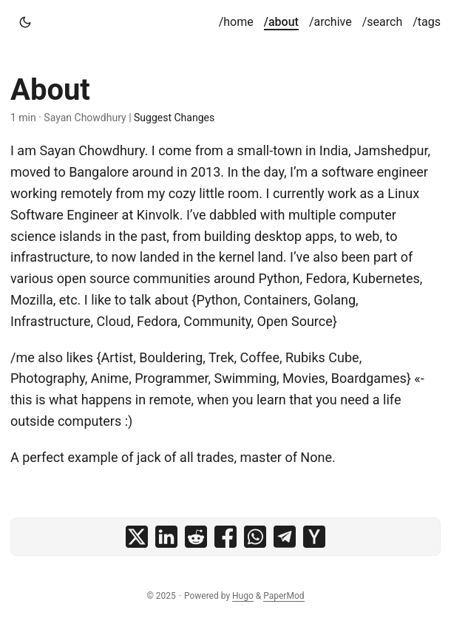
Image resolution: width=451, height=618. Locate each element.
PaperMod (283, 596)
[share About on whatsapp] (255, 537)
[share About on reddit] (196, 537)
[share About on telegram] (285, 537)
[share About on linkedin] (166, 537)
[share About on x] (137, 537)
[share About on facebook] (225, 537)
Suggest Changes (174, 117)
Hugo (243, 596)
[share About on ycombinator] (314, 537)
